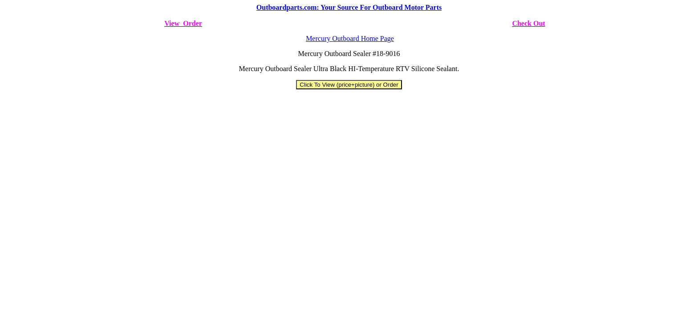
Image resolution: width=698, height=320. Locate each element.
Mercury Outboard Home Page (350, 38)
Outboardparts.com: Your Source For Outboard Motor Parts (349, 7)
